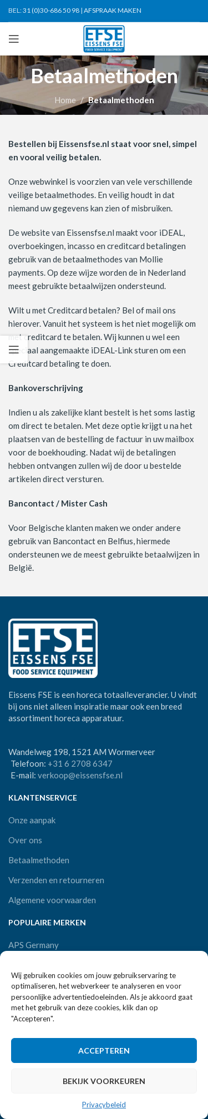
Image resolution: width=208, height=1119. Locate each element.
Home (65, 100)
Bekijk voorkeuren (104, 1081)
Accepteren (104, 1050)
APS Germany (33, 945)
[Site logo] (104, 38)
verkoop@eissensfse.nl (80, 775)
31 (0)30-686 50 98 (51, 10)
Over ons (25, 840)
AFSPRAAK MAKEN (112, 10)
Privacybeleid (104, 1104)
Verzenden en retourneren (56, 880)
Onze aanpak (31, 820)
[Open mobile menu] (14, 39)
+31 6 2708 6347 (80, 763)
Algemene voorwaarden (52, 900)
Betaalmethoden (38, 860)
